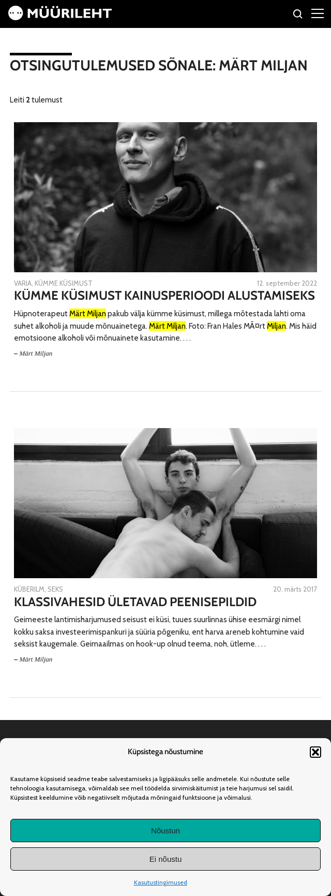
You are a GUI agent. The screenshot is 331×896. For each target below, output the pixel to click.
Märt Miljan (35, 353)
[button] (315, 752)
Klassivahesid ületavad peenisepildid (135, 602)
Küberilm (29, 589)
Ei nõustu (165, 859)
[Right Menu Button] (317, 13)
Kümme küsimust (64, 283)
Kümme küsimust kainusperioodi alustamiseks (164, 295)
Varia (23, 283)
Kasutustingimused (160, 882)
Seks (55, 589)
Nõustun (165, 830)
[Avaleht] (60, 17)
